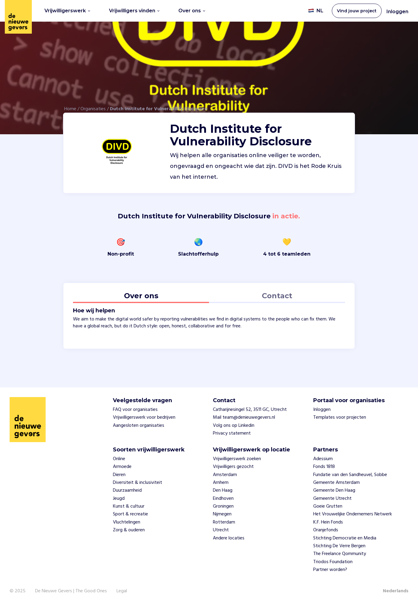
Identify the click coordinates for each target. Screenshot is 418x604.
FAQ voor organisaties (135, 410)
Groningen (223, 506)
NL (315, 11)
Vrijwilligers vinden (134, 11)
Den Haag (222, 490)
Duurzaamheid (127, 490)
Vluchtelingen (126, 522)
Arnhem (221, 483)
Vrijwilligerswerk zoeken (237, 459)
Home (70, 109)
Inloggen (397, 11)
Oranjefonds (325, 530)
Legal (122, 591)
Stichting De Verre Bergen (339, 546)
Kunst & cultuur (128, 506)
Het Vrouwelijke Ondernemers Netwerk (352, 514)
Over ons (191, 11)
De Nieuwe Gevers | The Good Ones (71, 591)
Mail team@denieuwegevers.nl (244, 417)
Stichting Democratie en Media (344, 538)
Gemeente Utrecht (332, 498)
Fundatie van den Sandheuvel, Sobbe (350, 475)
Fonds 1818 (324, 467)
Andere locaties (228, 538)
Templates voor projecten (339, 417)
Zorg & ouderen (129, 530)
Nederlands (395, 591)
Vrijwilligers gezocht (233, 467)
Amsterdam (225, 475)
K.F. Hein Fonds (328, 522)
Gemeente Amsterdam (336, 483)
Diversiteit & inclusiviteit (137, 483)
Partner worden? (330, 570)
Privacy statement (232, 433)
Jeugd (119, 498)
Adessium (323, 459)
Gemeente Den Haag (334, 490)
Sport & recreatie (130, 514)
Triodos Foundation (333, 562)
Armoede (122, 467)
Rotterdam (224, 522)
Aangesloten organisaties (138, 425)
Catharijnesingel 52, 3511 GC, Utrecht (250, 410)
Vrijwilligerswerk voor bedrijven (144, 417)
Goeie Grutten (327, 506)
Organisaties (93, 109)
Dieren (119, 475)
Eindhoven (223, 498)
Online (119, 459)
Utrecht (221, 530)
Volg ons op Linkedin (233, 425)
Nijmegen (222, 514)
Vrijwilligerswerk (67, 11)
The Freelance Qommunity (339, 554)
